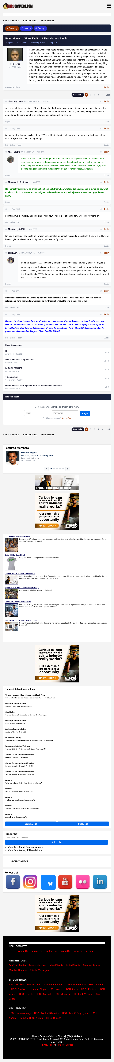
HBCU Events (26, 994)
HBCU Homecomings (20, 1013)
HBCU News (55, 989)
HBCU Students (19, 989)
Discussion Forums (76, 984)
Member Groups (91, 965)
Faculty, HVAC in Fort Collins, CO (15, 732)
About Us (23, 951)
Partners (77, 951)
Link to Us (65, 951)
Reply (106, 87)
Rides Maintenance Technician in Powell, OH (19, 774)
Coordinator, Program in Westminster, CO (18, 706)
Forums (15, 20)
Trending (12, 28)
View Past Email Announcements (25, 847)
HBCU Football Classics (46, 1013)
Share (17, 87)
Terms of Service (64, 1044)
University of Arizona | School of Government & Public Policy (25, 695)
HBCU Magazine (62, 994)
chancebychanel (15, 101)
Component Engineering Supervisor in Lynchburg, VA (22, 808)
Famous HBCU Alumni (31, 1018)
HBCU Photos (88, 989)
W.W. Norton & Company (13, 737)
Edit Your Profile (17, 965)
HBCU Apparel (43, 994)
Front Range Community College (15, 703)
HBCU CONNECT (19, 861)
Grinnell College (10, 712)
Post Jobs (83, 824)
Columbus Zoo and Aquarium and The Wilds (19, 754)
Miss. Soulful (14, 152)
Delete (12, 145)
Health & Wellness (83, 994)
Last (108, 95)
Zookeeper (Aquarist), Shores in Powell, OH (19, 766)
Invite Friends (73, 965)
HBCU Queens (53, 1018)
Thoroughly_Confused (18, 182)
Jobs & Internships (53, 984)
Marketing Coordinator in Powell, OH (16, 757)
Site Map (89, 951)
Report (8, 122)
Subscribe (57, 842)
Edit (6, 145)
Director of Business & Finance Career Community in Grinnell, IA (25, 715)
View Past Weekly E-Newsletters (25, 850)
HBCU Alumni (96, 984)
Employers (36, 951)
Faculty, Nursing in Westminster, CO (16, 723)
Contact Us (51, 951)
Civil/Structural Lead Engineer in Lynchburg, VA (20, 800)
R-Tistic (16, 64)
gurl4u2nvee (14, 253)
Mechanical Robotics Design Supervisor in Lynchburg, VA (23, 783)
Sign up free (66, 418)
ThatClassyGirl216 (16, 229)
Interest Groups (30, 20)
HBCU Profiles (16, 984)
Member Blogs (38, 989)
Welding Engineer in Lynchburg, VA (16, 817)
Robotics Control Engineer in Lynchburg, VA (19, 791)
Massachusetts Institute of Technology (18, 746)
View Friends (56, 965)
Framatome (8, 780)
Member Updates (18, 970)
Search (26, 28)
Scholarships (33, 984)
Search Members (38, 965)
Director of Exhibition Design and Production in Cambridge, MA (25, 749)
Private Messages (39, 970)
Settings (40, 28)
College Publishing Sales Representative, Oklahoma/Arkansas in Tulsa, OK (29, 740)
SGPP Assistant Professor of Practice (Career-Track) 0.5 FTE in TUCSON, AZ (30, 698)
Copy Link (9, 87)
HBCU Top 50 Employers (75, 1013)
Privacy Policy (48, 1044)
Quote (106, 122)
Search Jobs (31, 824)
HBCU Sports (71, 989)
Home (6, 20)
